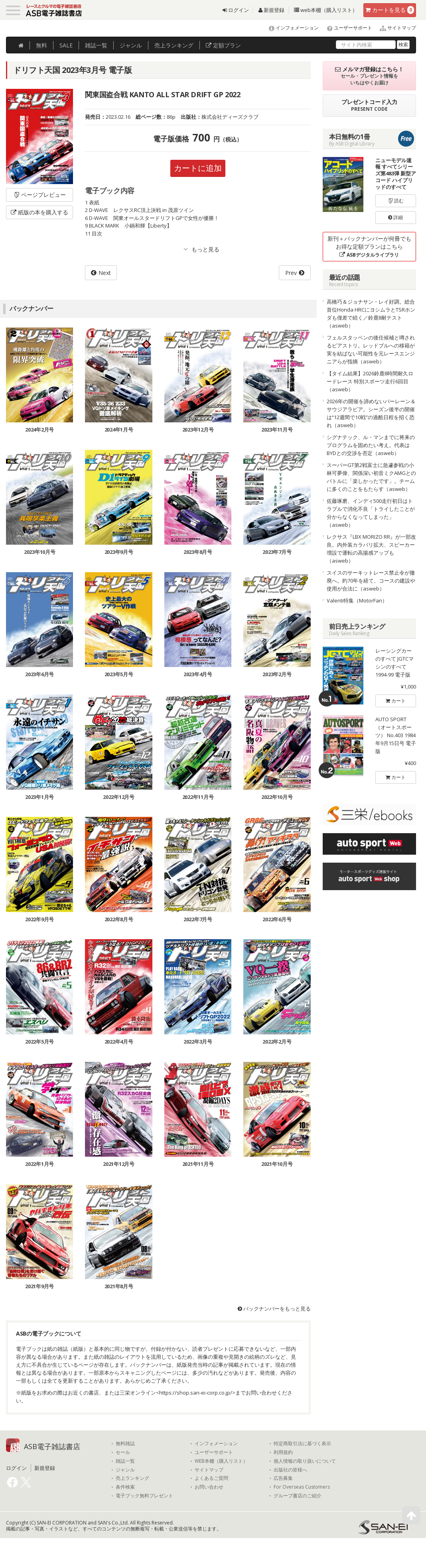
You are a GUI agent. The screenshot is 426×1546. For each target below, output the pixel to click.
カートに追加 (198, 168)
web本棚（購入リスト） (325, 10)
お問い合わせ (209, 1487)
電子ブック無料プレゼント (144, 1496)
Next (105, 273)
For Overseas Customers (302, 1487)
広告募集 (283, 1478)
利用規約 (283, 1452)
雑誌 (96, 45)
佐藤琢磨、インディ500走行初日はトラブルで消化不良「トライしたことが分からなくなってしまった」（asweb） (371, 512)
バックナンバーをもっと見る (274, 1308)
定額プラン (223, 45)
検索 (403, 44)
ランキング (173, 45)
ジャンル (131, 45)
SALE (66, 45)
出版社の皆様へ (290, 1470)
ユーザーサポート (346, 27)
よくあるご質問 (211, 1478)
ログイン (236, 10)
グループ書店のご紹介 (297, 1496)
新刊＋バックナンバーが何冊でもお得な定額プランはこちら (369, 246)
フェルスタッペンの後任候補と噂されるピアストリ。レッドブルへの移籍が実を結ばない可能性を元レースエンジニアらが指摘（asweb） (371, 349)
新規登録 (271, 10)
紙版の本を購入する (39, 212)
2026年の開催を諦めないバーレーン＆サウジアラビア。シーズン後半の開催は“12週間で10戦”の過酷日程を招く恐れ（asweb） (371, 413)
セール (123, 1452)
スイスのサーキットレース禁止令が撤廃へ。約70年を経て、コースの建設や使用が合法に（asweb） (371, 580)
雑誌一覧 (125, 1461)
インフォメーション (290, 27)
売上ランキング (132, 1478)
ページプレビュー (40, 194)
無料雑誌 (125, 1443)
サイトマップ (394, 27)
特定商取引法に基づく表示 (302, 1443)
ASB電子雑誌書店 (52, 1446)
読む (396, 200)
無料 (41, 45)
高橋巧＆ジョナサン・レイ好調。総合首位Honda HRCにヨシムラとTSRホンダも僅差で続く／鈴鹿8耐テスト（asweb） (371, 313)
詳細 (395, 217)
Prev (291, 273)
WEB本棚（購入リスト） (221, 1461)
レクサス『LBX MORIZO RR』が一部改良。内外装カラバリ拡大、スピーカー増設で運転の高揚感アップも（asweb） (371, 548)
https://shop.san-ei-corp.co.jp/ (195, 1392)
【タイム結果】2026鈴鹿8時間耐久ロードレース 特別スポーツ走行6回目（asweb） (370, 381)
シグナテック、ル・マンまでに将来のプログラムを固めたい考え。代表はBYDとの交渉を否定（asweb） (371, 445)
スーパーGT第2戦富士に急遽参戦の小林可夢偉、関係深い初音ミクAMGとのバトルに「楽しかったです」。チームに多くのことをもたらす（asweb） (371, 476)
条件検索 (125, 1487)
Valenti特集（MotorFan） (357, 600)
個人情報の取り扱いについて (305, 1461)
